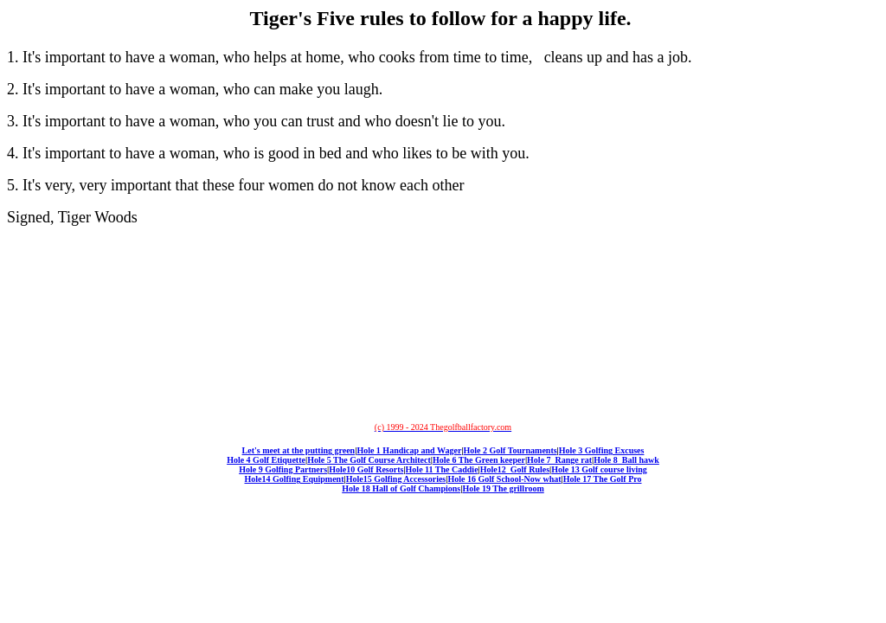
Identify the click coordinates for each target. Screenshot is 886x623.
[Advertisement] (439, 324)
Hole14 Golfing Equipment (293, 479)
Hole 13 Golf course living (599, 469)
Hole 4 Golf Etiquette (266, 460)
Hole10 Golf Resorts (366, 469)
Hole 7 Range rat (559, 460)
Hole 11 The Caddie (442, 469)
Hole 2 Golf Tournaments (510, 450)
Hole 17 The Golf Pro (602, 479)
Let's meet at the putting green (299, 450)
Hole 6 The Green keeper (479, 460)
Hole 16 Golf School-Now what (504, 479)
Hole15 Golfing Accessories (396, 479)
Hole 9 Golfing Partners (283, 469)
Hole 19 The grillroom (502, 488)
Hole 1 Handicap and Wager (408, 450)
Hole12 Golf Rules (514, 469)
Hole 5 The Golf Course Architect (369, 460)
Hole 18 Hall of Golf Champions (401, 488)
